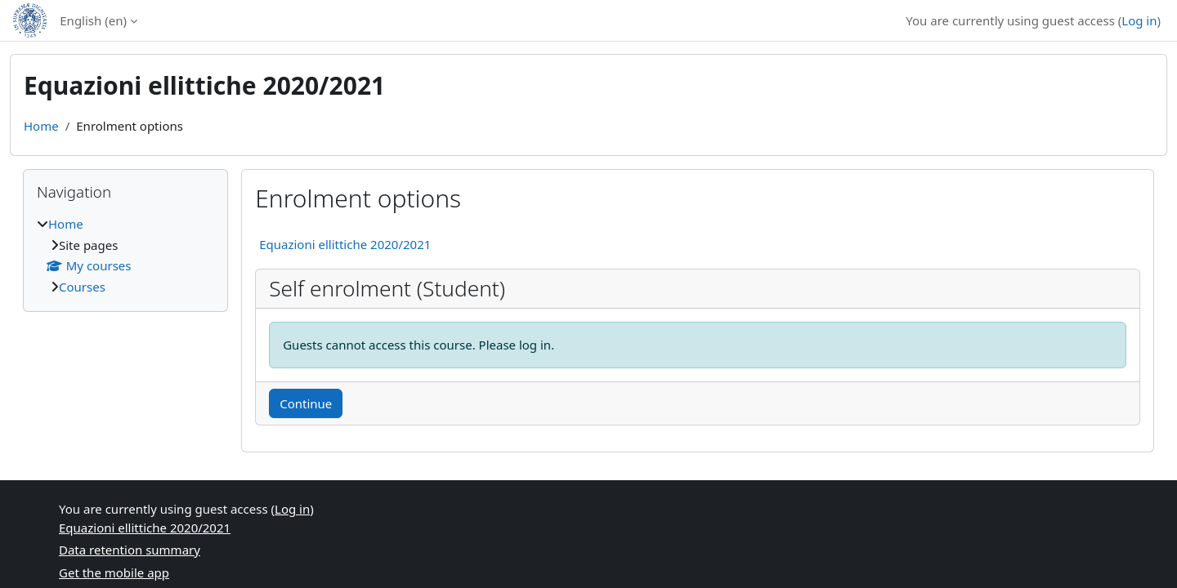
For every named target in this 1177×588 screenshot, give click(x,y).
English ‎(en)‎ (93, 20)
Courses (82, 286)
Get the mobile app (114, 572)
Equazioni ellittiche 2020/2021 (345, 244)
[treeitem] (125, 255)
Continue (306, 403)
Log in (1139, 20)
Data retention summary (129, 549)
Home (41, 126)
